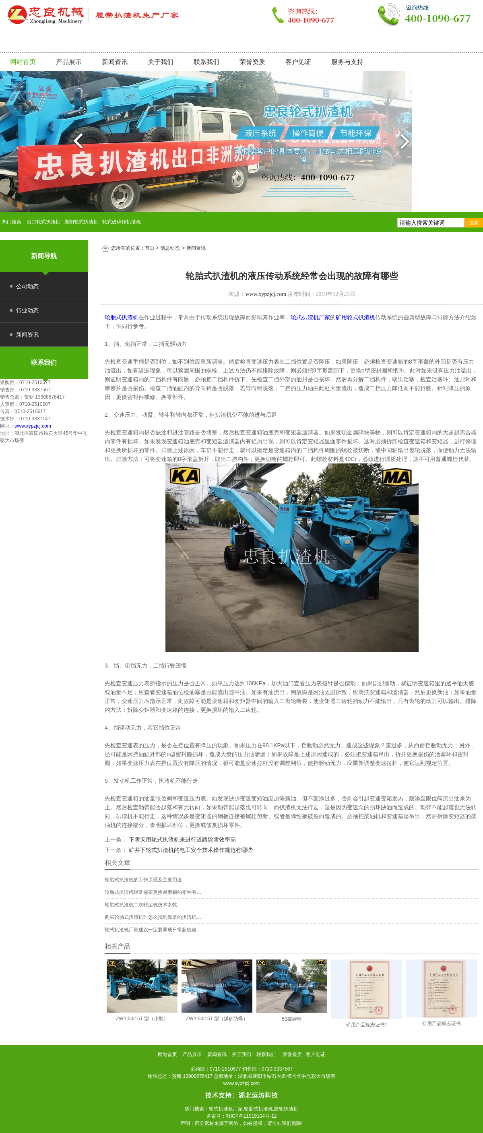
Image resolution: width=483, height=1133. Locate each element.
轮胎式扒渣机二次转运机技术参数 (141, 905)
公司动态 (27, 286)
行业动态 (27, 310)
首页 (150, 248)
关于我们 (160, 61)
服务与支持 (347, 61)
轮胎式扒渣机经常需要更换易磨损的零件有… (153, 892)
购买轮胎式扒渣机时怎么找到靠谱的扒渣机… (153, 917)
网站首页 (23, 61)
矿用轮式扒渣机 (355, 317)
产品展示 (69, 61)
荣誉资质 (252, 61)
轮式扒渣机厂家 (310, 317)
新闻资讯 (115, 61)
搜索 (474, 222)
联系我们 (206, 61)
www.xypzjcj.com (32, 426)
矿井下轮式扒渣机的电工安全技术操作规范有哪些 (190, 850)
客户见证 (298, 61)
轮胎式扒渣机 (121, 317)
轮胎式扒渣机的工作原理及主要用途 (143, 880)
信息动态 (170, 248)
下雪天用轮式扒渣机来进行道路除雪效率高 (181, 839)
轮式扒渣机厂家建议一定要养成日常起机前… (153, 929)
